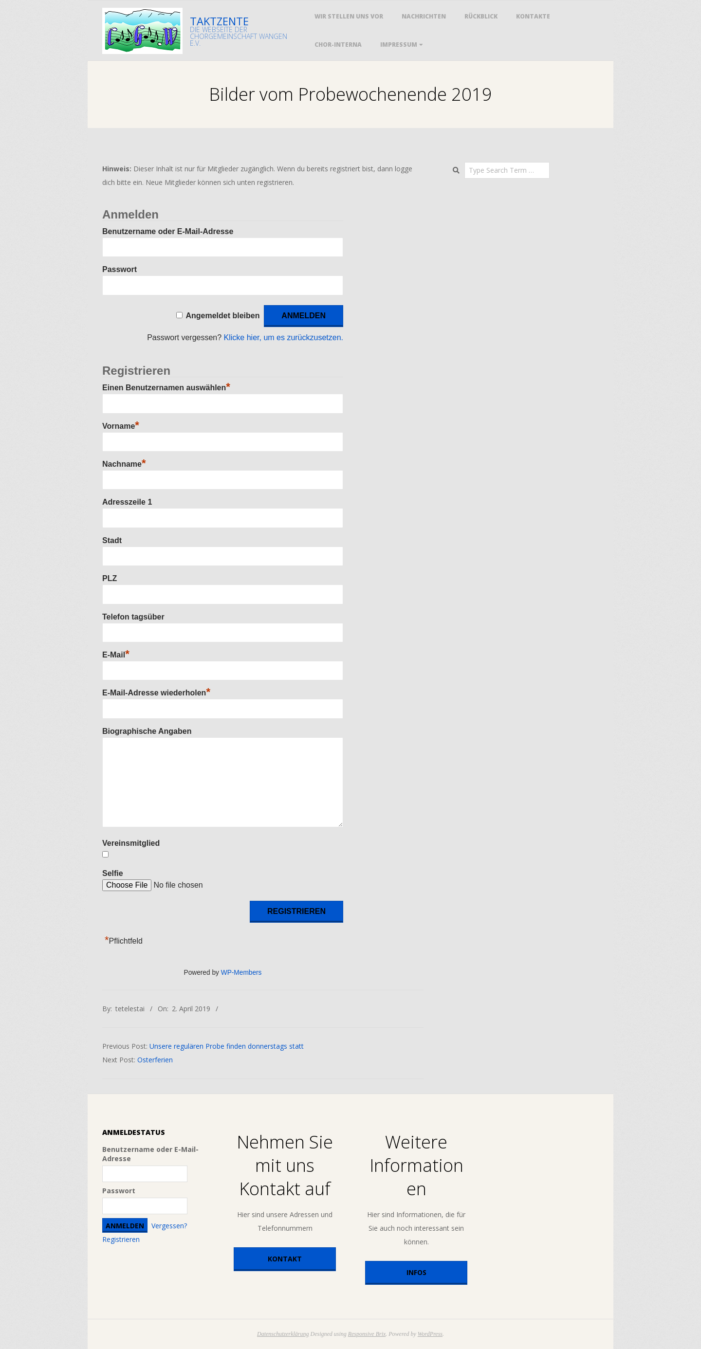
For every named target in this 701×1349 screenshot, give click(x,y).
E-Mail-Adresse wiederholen (156, 693)
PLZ (109, 578)
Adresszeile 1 (127, 502)
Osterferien (155, 1059)
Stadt (112, 540)
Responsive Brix (367, 1334)
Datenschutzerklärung (283, 1334)
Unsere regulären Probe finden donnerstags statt (226, 1046)
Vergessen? (169, 1225)
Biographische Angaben (146, 731)
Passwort (119, 269)
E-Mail (115, 655)
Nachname (124, 464)
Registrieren (121, 1239)
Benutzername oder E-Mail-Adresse (167, 231)
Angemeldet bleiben (222, 315)
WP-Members (241, 972)
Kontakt (285, 1258)
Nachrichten (424, 16)
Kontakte (533, 16)
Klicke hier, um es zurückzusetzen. (283, 337)
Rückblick (481, 16)
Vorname (120, 426)
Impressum (398, 44)
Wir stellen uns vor (348, 16)
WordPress (430, 1334)
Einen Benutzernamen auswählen (166, 387)
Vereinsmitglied (131, 843)
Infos (416, 1272)
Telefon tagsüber (133, 617)
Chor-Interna (338, 44)
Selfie (112, 873)
